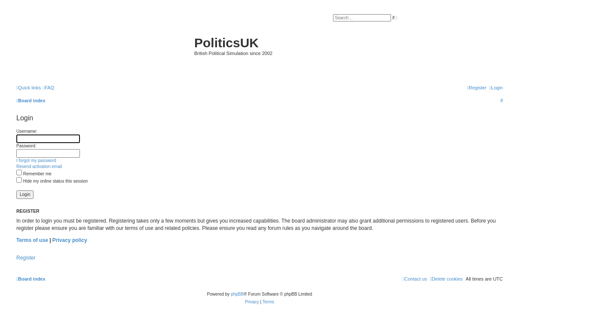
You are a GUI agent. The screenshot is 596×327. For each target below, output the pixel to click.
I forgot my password (36, 160)
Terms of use (32, 240)
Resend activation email (39, 166)
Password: (26, 146)
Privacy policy (69, 240)
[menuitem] (48, 88)
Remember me (34, 173)
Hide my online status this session (52, 181)
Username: (26, 131)
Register (26, 258)
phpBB (237, 294)
